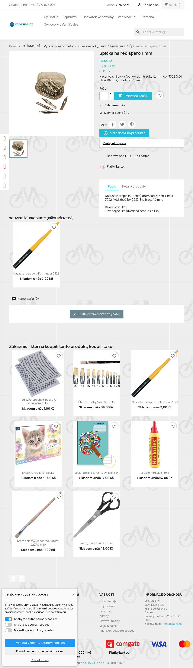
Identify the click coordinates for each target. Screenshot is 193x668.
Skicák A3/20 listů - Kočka (38, 472)
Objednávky (107, 606)
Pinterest (132, 124)
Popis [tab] (112, 186)
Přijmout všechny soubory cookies (40, 643)
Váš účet (106, 595)
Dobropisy (106, 611)
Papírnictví (70, 17)
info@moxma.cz (172, 623)
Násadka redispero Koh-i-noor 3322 (36, 273)
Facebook (13, 578)
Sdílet (112, 124)
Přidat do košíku (133, 95)
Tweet (122, 124)
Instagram (21, 578)
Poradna (148, 17)
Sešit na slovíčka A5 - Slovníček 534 (96, 472)
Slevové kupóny (109, 621)
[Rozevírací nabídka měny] (123, 5)
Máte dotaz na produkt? (124, 133)
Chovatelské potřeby (98, 17)
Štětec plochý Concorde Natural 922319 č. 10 (38, 542)
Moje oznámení (109, 626)
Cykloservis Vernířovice (61, 24)
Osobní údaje (108, 601)
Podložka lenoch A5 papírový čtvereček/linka (38, 401)
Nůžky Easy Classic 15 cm (96, 543)
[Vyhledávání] (159, 32)
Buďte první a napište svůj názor (96, 314)
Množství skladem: (111, 112)
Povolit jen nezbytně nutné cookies (39, 651)
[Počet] (103, 96)
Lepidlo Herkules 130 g (155, 472)
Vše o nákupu (127, 17)
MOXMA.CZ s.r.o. (94, 663)
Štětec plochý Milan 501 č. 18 (96, 402)
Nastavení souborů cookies (116, 630)
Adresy (104, 616)
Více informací (40, 660)
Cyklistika (51, 17)
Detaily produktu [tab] (134, 186)
